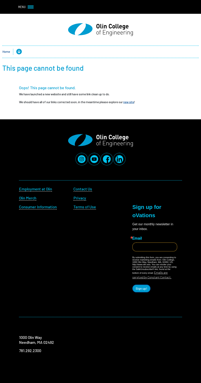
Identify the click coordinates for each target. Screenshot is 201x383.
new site (128, 102)
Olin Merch (27, 198)
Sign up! (141, 288)
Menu (26, 7)
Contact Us (82, 188)
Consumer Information (38, 206)
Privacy (79, 198)
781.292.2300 (30, 350)
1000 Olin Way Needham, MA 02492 (36, 340)
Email (137, 238)
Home (6, 51)
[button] (16, 52)
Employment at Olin (35, 188)
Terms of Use (84, 206)
